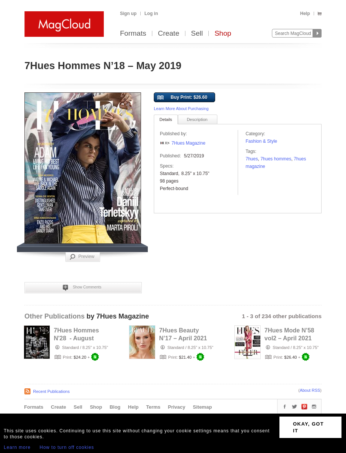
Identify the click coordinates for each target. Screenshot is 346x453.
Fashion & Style (261, 141)
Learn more (17, 447)
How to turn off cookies (66, 447)
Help (305, 13)
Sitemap (202, 407)
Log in (151, 13)
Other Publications (54, 316)
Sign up (128, 13)
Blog (114, 407)
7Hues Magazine (188, 143)
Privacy (176, 407)
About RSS (310, 390)
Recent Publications (51, 391)
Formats (133, 33)
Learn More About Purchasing (181, 108)
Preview (82, 257)
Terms (153, 407)
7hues (252, 159)
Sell (197, 33)
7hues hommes (275, 159)
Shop (222, 33)
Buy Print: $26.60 (182, 98)
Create (168, 33)
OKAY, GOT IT (308, 427)
